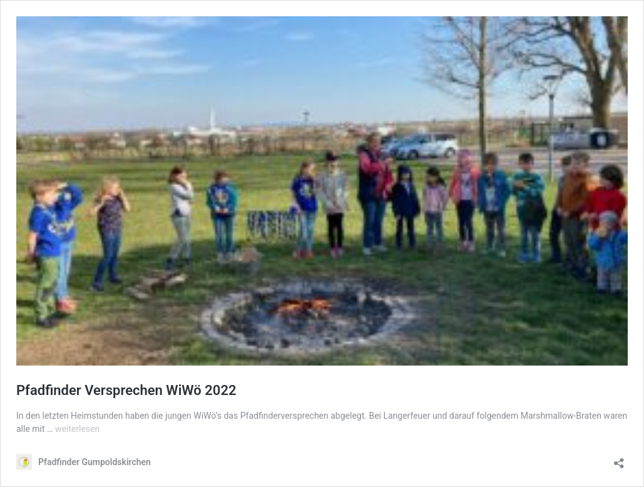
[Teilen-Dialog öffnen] (619, 459)
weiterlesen (77, 429)
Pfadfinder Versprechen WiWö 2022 (126, 390)
